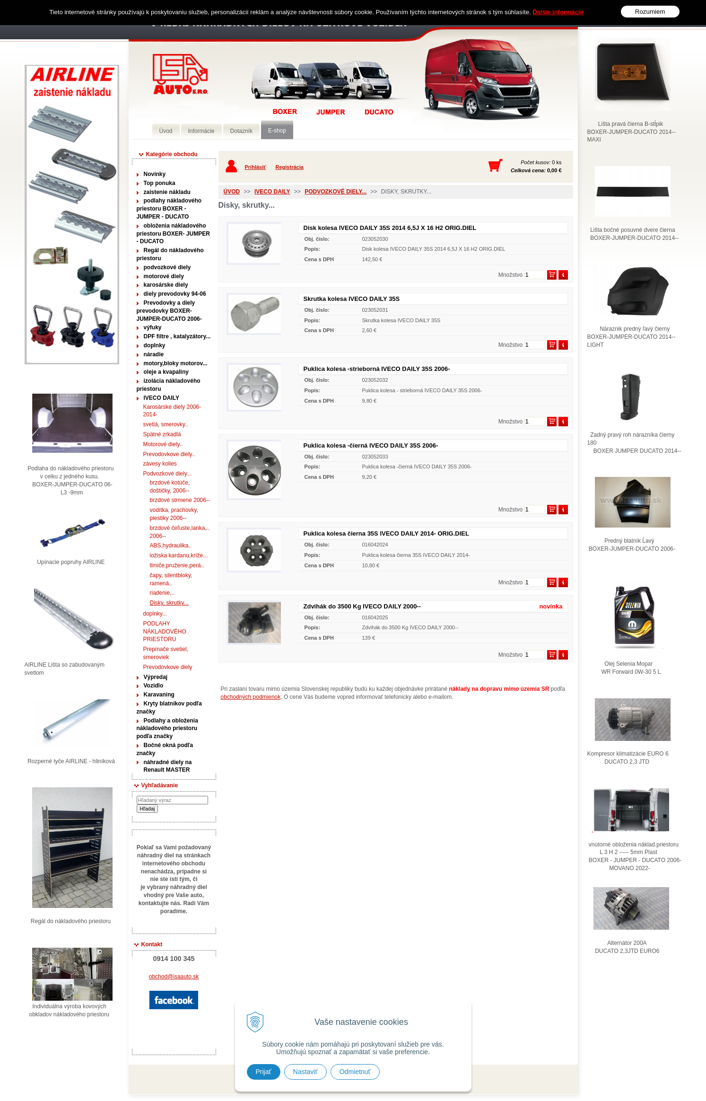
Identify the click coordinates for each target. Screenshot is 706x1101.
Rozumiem (650, 11)
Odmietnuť (355, 1071)
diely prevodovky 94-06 (175, 294)
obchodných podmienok (251, 697)
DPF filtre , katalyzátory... (177, 336)
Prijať (263, 1071)
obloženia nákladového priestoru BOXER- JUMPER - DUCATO (173, 233)
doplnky (155, 345)
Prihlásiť (255, 167)
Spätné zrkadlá (162, 434)
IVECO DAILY (162, 398)
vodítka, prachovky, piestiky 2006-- (174, 514)
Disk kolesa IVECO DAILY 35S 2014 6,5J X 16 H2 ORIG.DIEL (390, 227)
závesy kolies (160, 463)
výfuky (153, 327)
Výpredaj (156, 677)
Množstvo (510, 275)
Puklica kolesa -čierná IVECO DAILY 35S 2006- (371, 445)
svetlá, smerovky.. (165, 424)
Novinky (155, 174)
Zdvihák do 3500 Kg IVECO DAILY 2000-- (362, 606)
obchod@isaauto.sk (174, 976)
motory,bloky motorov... (176, 363)
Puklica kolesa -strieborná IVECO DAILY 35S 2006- (377, 368)
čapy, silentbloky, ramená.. (171, 579)
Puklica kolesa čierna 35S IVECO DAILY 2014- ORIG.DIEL (386, 533)
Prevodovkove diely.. (169, 454)
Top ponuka (159, 183)
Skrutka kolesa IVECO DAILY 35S (352, 298)
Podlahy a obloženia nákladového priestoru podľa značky (167, 728)
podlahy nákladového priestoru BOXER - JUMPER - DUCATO (169, 208)
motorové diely (164, 276)
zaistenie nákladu (167, 192)
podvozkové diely (167, 267)
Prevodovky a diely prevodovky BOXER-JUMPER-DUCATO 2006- (169, 310)
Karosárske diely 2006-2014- (172, 411)
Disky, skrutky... (169, 602)
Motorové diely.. (163, 444)
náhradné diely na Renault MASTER (168, 766)
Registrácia (290, 167)
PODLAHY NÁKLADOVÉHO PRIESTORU (164, 631)
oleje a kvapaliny (166, 372)
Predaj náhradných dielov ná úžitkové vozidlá (180, 74)
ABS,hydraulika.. (171, 545)
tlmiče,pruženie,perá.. (177, 565)
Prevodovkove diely (167, 667)
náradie (154, 354)
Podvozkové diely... (167, 473)
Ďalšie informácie (558, 12)
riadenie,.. (162, 593)
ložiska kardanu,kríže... (179, 555)
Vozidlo (154, 685)
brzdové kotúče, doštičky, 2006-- (170, 486)
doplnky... (155, 613)
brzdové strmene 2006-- (180, 500)
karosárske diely (166, 285)
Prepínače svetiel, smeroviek (165, 653)
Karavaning (159, 694)
